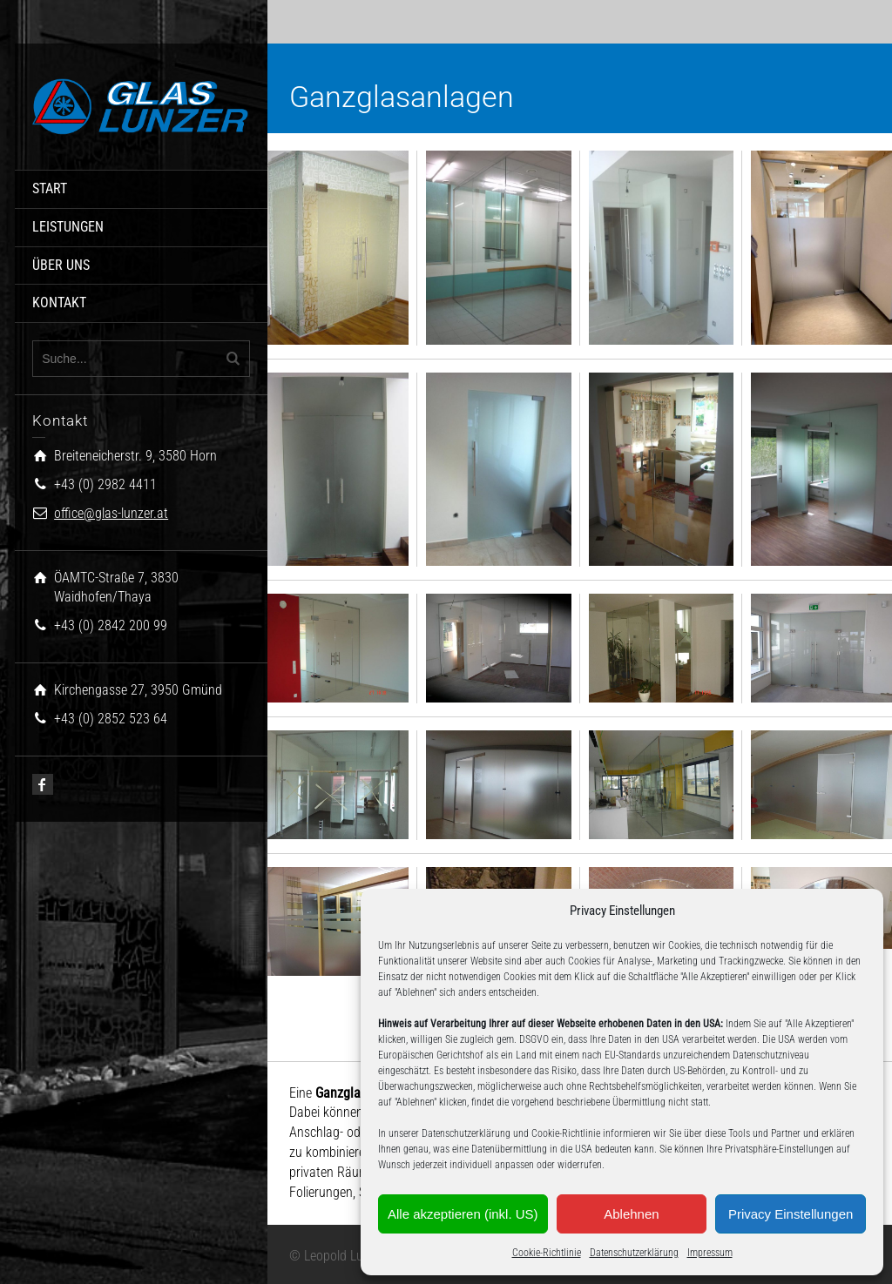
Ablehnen (631, 1214)
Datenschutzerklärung (634, 1253)
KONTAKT (59, 302)
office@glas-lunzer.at (111, 513)
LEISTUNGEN (68, 226)
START (49, 188)
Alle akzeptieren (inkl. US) (463, 1214)
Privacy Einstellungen (790, 1214)
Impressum (710, 1253)
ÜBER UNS (61, 265)
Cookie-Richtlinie (546, 1253)
